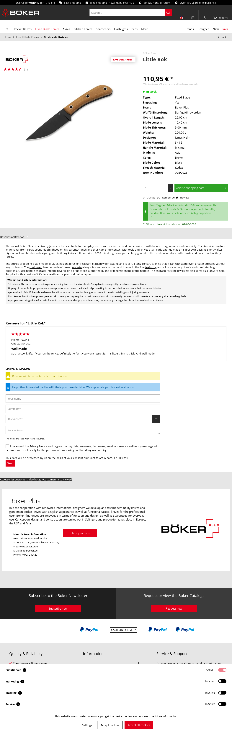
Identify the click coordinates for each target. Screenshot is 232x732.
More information (166, 716)
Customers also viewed (57, 479)
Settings (87, 725)
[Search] (168, 12)
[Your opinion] (83, 430)
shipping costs (169, 84)
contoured (36, 267)
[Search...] (130, 12)
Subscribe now (58, 608)
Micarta (179, 147)
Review (182, 197)
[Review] (83, 419)
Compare (150, 197)
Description (7, 237)
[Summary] (83, 409)
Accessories (7, 479)
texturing (151, 267)
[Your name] (83, 398)
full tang (136, 263)
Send (10, 463)
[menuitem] (132, 12)
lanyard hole (216, 271)
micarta (77, 267)
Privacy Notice (38, 446)
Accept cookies (110, 725)
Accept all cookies (139, 725)
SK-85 (178, 142)
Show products (80, 533)
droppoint (26, 263)
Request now (174, 608)
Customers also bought (28, 479)
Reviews (22, 237)
